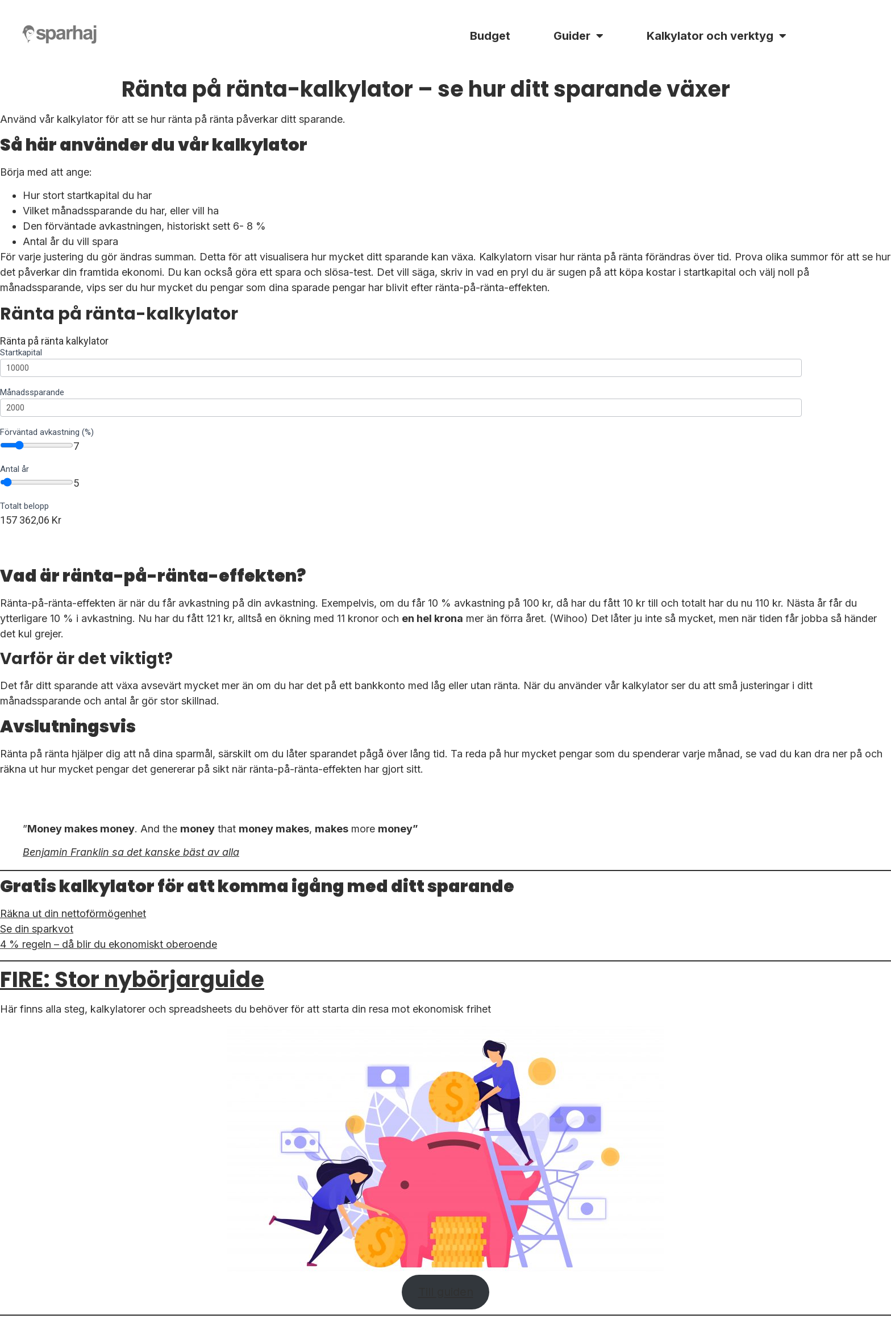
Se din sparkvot (36, 929)
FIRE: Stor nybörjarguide (132, 979)
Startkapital (21, 353)
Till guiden (445, 1291)
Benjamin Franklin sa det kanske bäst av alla (131, 852)
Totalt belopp (24, 506)
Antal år (14, 469)
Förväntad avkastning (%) (47, 432)
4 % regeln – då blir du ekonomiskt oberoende (108, 944)
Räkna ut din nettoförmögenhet (73, 913)
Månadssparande (32, 392)
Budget (490, 36)
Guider (578, 35)
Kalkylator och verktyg (716, 35)
